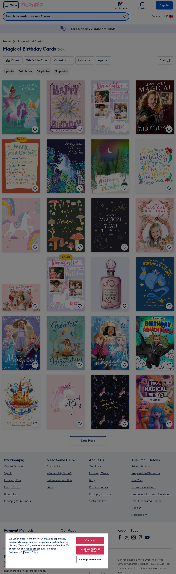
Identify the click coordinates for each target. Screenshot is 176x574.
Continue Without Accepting (90, 550)
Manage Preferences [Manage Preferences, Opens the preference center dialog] (90, 559)
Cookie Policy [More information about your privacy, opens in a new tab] (31, 552)
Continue (90, 540)
